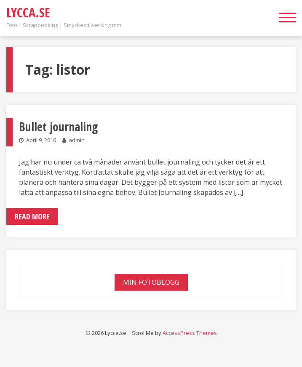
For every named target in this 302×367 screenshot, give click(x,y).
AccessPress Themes (190, 333)
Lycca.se (28, 12)
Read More (32, 216)
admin (77, 140)
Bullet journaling (58, 127)
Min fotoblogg (151, 282)
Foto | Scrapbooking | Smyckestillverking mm (63, 25)
